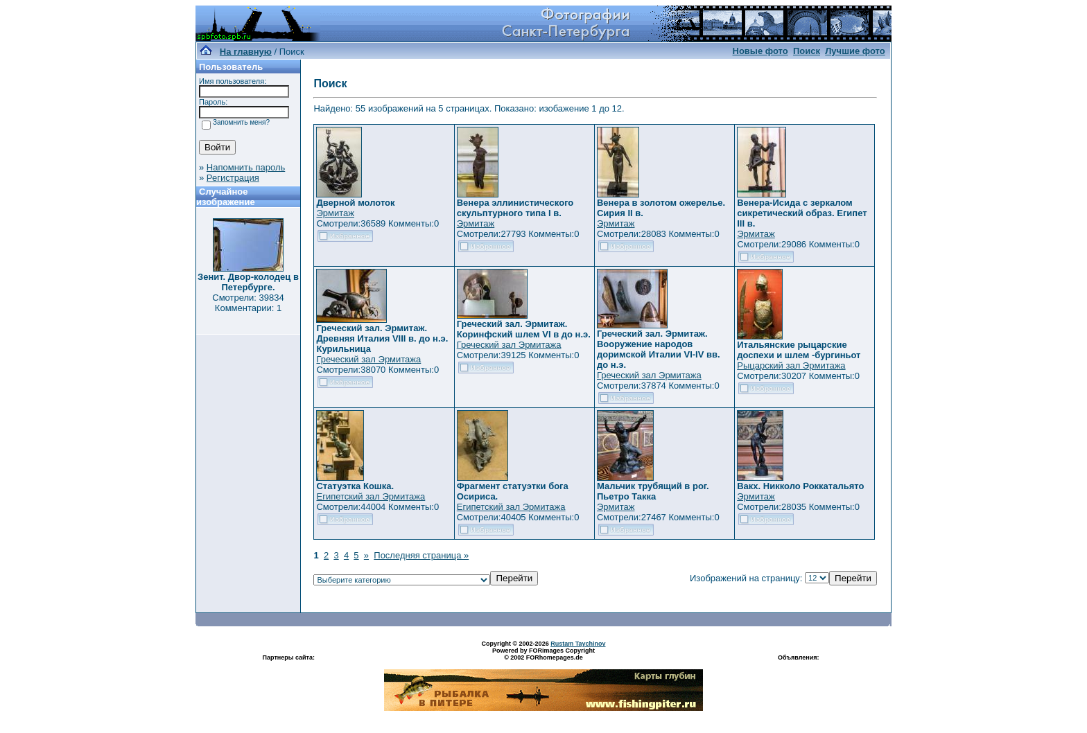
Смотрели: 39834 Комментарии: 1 (248, 302)
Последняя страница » (421, 555)
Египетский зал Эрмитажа (370, 496)
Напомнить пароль (246, 167)
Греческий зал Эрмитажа (368, 359)
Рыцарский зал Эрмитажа (791, 365)
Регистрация (233, 178)
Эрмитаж (335, 213)
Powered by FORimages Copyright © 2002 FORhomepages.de (543, 654)
